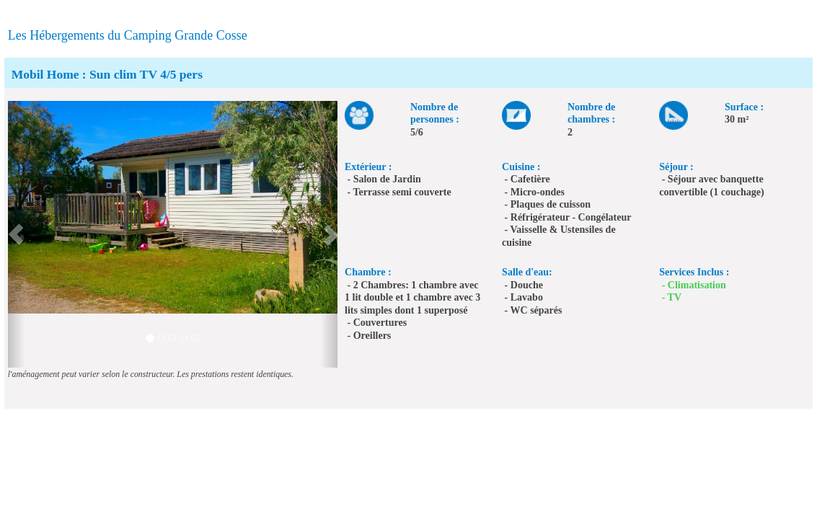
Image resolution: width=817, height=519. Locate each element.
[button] (16, 234)
